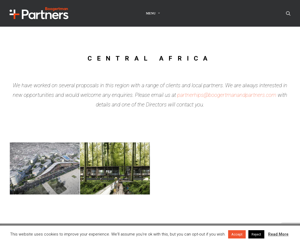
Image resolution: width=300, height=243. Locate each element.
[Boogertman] (39, 13)
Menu (153, 13)
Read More (278, 234)
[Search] (288, 13)
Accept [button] (237, 234)
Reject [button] (256, 234)
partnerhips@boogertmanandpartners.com (226, 95)
